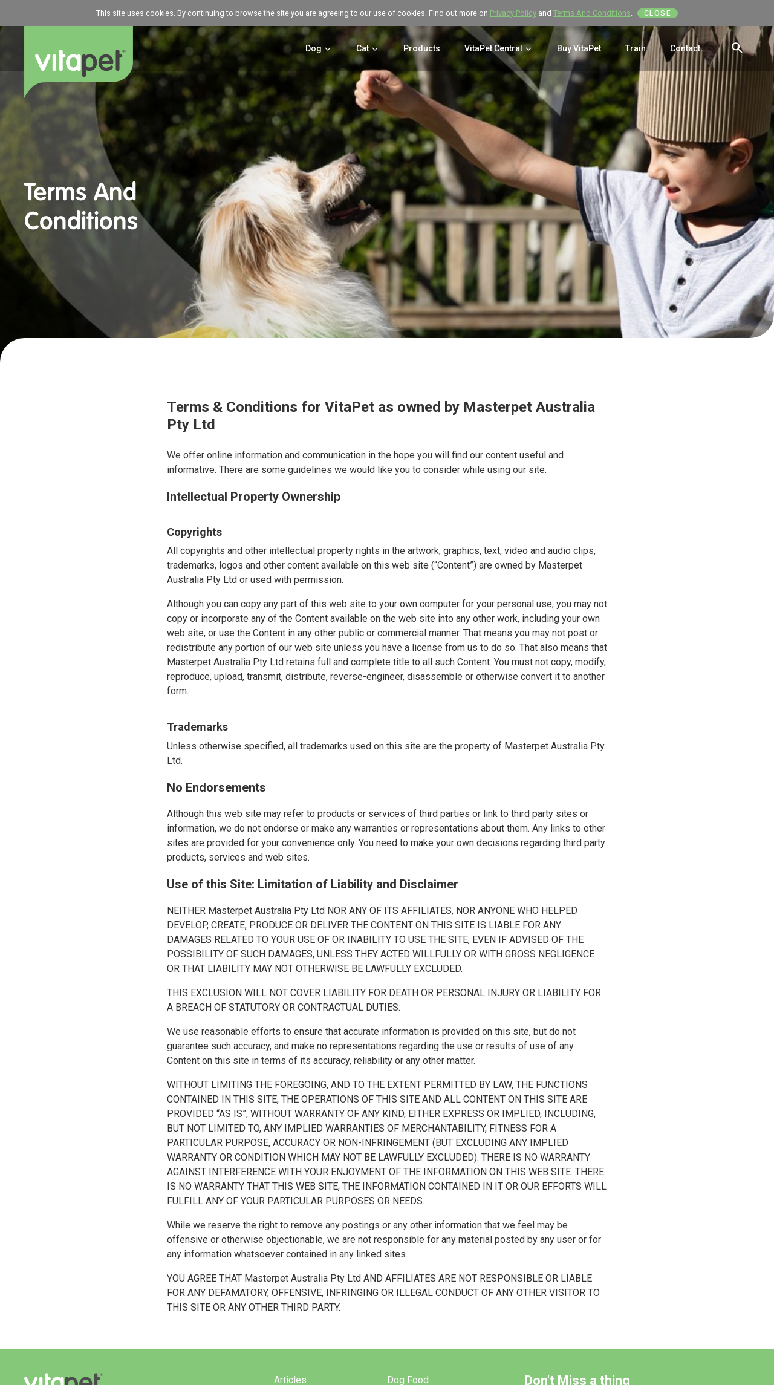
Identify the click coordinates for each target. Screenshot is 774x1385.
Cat (367, 48)
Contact (685, 48)
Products (421, 48)
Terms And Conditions (592, 13)
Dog (318, 48)
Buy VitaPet (579, 48)
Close (658, 13)
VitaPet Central (498, 48)
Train (635, 48)
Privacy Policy (513, 13)
